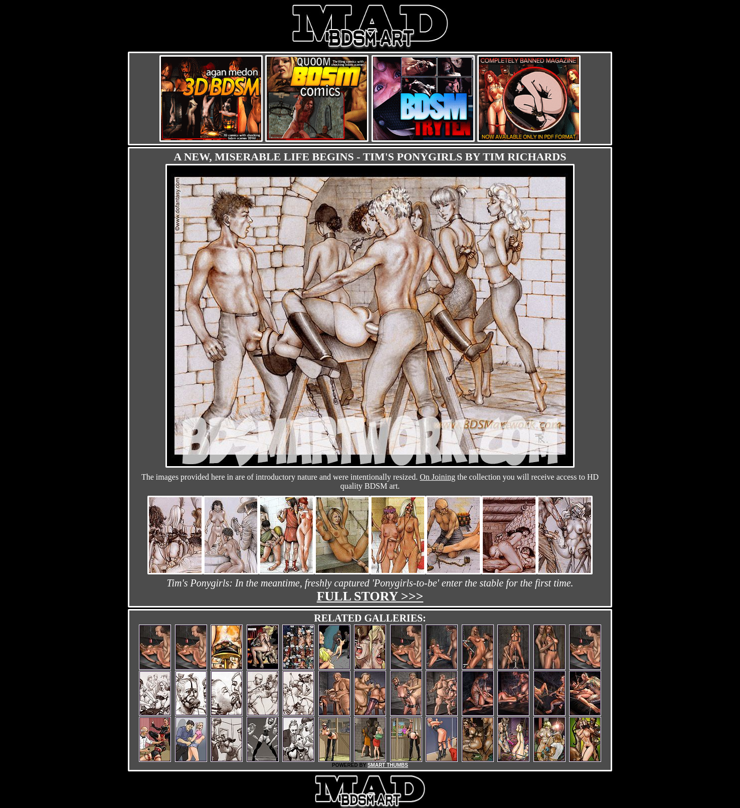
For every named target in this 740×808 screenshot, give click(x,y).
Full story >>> (370, 596)
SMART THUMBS (387, 765)
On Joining (437, 477)
